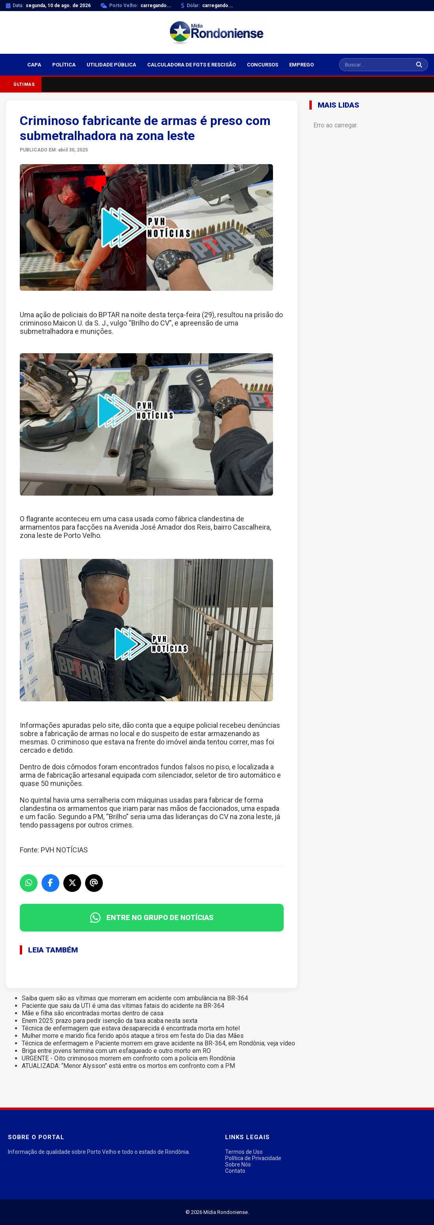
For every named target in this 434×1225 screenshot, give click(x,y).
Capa (34, 65)
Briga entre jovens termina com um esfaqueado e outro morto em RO (116, 1051)
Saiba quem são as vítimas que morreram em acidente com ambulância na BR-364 (135, 998)
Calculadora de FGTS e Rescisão (191, 65)
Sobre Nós (238, 1164)
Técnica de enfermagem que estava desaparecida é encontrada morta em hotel (131, 1028)
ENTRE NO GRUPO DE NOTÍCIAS (152, 918)
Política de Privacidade (253, 1158)
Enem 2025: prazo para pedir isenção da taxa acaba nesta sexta (109, 1020)
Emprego (301, 65)
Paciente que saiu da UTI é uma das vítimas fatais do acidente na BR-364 (123, 1005)
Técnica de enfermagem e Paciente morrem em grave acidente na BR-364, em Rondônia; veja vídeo (158, 1043)
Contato (235, 1171)
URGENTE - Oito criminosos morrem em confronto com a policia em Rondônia (128, 1058)
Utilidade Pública (111, 65)
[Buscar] (419, 65)
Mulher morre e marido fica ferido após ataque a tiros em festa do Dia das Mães (133, 1035)
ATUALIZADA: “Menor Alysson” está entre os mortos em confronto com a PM (128, 1066)
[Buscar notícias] (375, 64)
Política (64, 65)
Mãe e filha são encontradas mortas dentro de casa (92, 1013)
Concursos (262, 65)
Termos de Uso (244, 1152)
